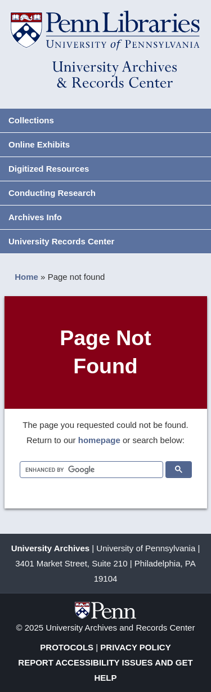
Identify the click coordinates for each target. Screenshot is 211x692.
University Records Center (61, 241)
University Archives (50, 548)
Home (26, 277)
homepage (99, 440)
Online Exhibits (39, 144)
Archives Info (35, 217)
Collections (31, 120)
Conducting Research (52, 193)
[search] (90, 470)
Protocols (66, 647)
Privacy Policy (135, 647)
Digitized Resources (48, 168)
